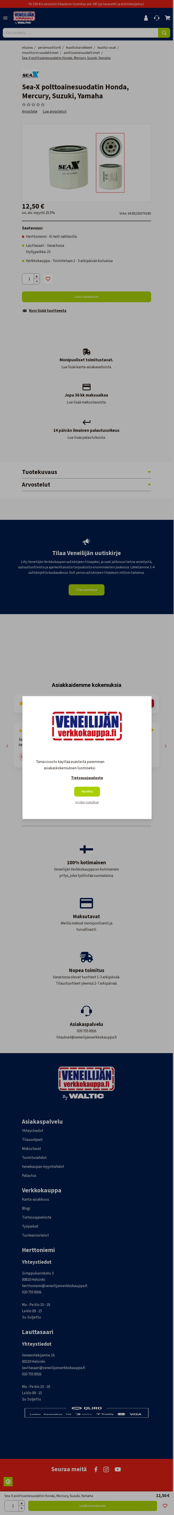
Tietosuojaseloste (87, 778)
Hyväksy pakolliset (87, 802)
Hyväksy (87, 791)
